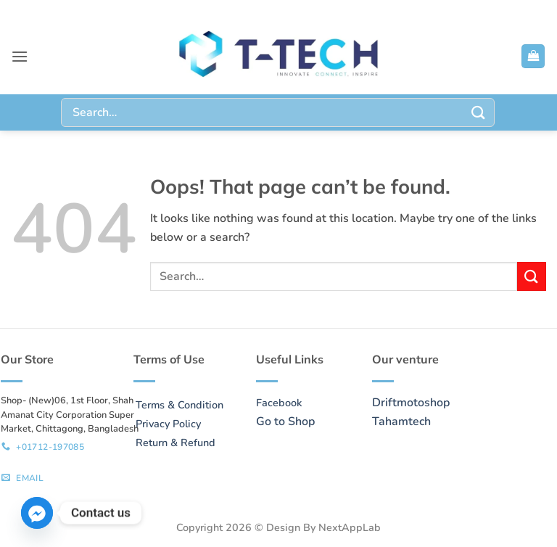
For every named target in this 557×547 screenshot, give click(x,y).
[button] (19, 56)
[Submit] (478, 112)
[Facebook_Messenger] (37, 513)
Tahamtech (401, 421)
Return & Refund (175, 442)
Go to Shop (285, 421)
